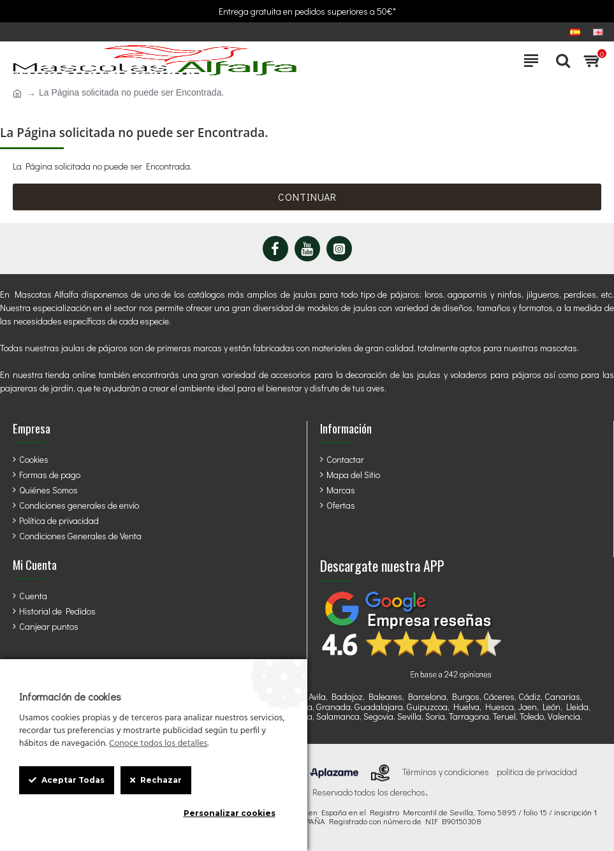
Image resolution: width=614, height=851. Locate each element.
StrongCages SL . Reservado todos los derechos (334, 792)
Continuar (307, 196)
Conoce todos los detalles (158, 744)
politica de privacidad (537, 772)
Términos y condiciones (445, 772)
